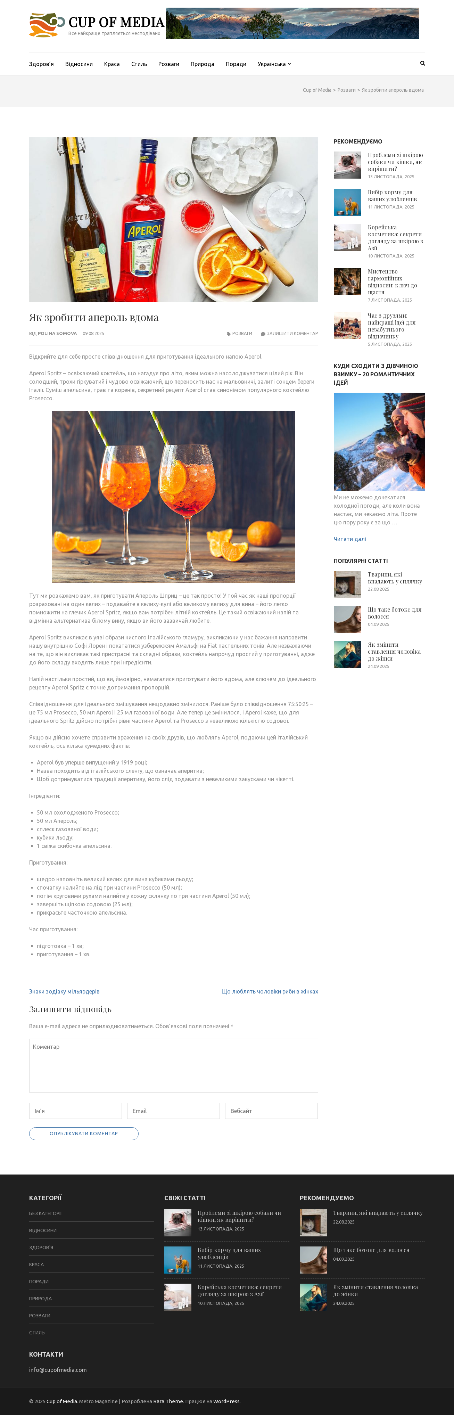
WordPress (226, 1401)
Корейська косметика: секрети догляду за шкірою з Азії (395, 237)
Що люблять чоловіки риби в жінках (270, 991)
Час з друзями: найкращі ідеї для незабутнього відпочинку (392, 326)
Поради (236, 64)
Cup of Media (116, 22)
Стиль (139, 64)
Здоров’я (41, 64)
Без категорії (45, 1213)
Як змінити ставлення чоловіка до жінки (394, 651)
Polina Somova (57, 333)
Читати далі (350, 539)
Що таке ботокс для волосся (395, 613)
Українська (272, 64)
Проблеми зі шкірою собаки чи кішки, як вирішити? (395, 161)
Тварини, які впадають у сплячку (395, 578)
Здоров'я (41, 1247)
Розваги (168, 64)
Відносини (79, 64)
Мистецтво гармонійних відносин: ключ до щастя (392, 282)
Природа (202, 64)
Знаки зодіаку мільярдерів (64, 991)
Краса (112, 64)
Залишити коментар (292, 333)
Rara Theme (168, 1401)
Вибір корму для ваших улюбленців (392, 195)
